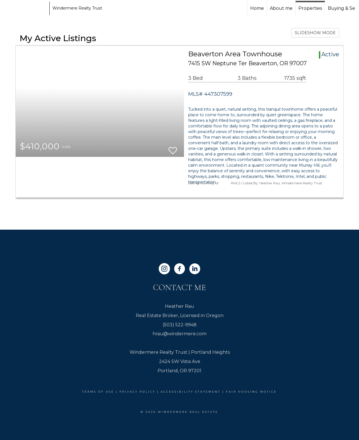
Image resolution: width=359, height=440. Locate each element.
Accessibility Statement (191, 391)
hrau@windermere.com (179, 333)
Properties (310, 8)
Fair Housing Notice (251, 391)
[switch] (173, 148)
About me (281, 8)
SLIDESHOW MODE (315, 32)
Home (257, 8)
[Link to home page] (25, 8)
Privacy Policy (137, 391)
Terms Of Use (98, 391)
